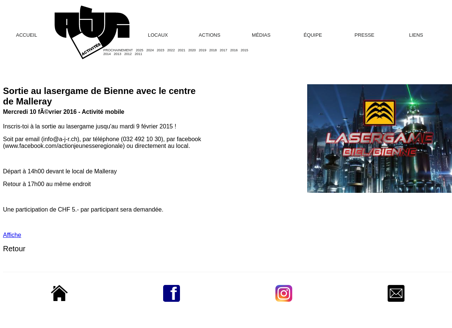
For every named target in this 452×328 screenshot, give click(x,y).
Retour (14, 249)
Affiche (12, 235)
